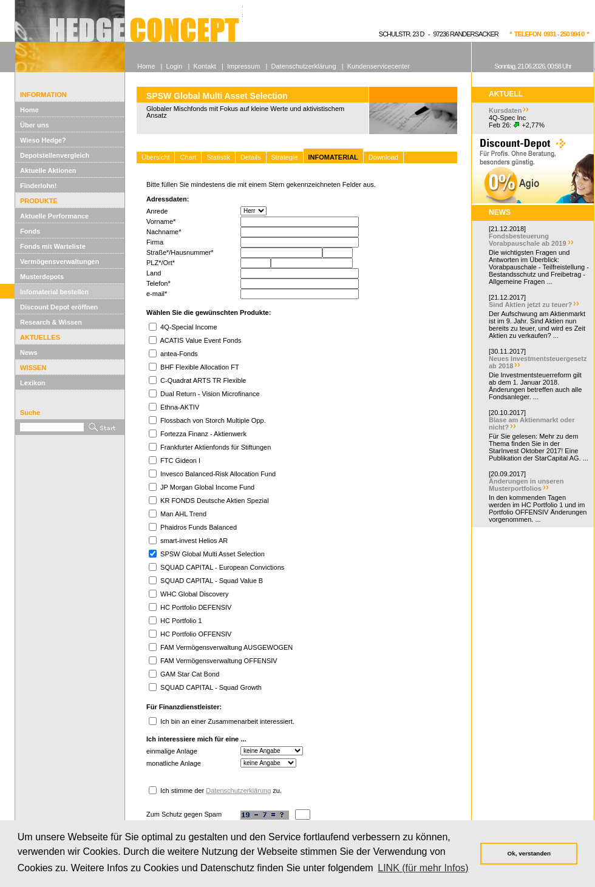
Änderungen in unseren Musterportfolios (526, 484)
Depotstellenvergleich (54, 155)
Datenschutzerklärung (238, 790)
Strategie (284, 157)
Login (174, 66)
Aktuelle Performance (54, 216)
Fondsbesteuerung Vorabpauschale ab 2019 (527, 239)
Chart (188, 157)
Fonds (30, 231)
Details (250, 157)
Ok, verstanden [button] (529, 853)
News (29, 352)
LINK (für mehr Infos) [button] (423, 868)
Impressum (243, 66)
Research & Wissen (51, 322)
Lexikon (33, 382)
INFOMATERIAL (333, 157)
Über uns (34, 125)
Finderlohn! (38, 185)
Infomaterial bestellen (54, 291)
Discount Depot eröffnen (59, 307)
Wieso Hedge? (43, 140)
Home (29, 109)
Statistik (218, 157)
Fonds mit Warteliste (53, 246)
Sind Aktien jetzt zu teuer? (530, 304)
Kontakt (205, 66)
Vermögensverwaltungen (59, 261)
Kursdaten (505, 110)
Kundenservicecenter (378, 66)
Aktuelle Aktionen (48, 170)
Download (383, 157)
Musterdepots (42, 276)
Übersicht (155, 157)
